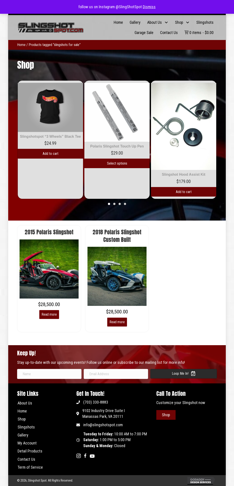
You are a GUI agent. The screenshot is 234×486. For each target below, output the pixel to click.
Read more (49, 314)
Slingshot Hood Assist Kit (183, 174)
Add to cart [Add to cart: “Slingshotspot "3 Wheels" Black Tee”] (50, 153)
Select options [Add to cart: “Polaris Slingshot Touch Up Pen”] (117, 163)
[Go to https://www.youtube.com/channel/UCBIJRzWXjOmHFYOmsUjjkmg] (92, 456)
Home (21, 45)
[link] (118, 22)
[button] (166, 22)
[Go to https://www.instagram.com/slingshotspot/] (78, 456)
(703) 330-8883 (95, 402)
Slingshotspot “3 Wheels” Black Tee (50, 136)
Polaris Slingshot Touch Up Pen (117, 146)
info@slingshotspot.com (103, 424)
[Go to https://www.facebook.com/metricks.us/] (85, 456)
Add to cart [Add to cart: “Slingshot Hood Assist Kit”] (184, 192)
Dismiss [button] (149, 6)
